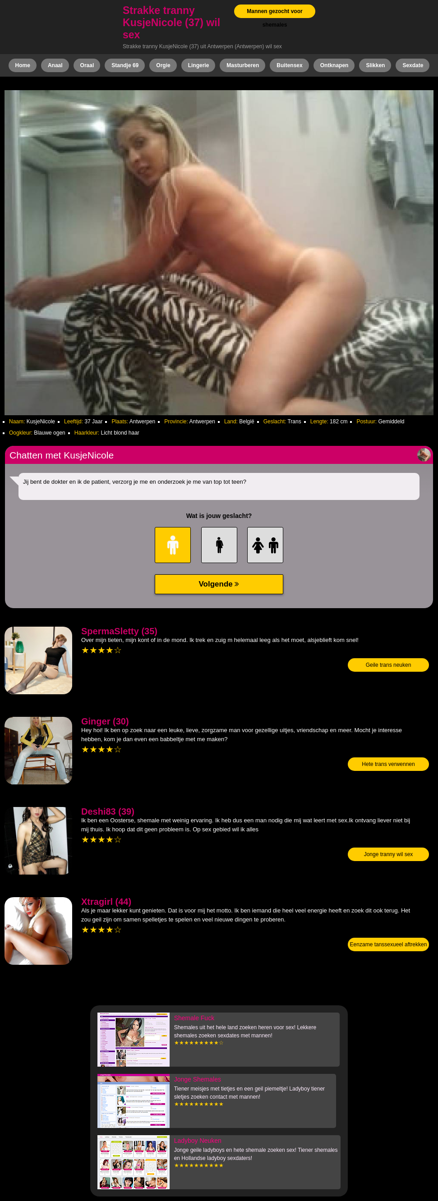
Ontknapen (334, 65)
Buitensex (289, 65)
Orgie (163, 65)
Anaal (55, 65)
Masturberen (242, 65)
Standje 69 (124, 65)
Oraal (87, 65)
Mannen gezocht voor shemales (274, 18)
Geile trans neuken (388, 665)
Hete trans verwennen (388, 764)
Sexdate (412, 65)
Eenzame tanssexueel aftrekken (388, 944)
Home (22, 65)
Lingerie (198, 65)
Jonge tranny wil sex (388, 854)
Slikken (375, 65)
